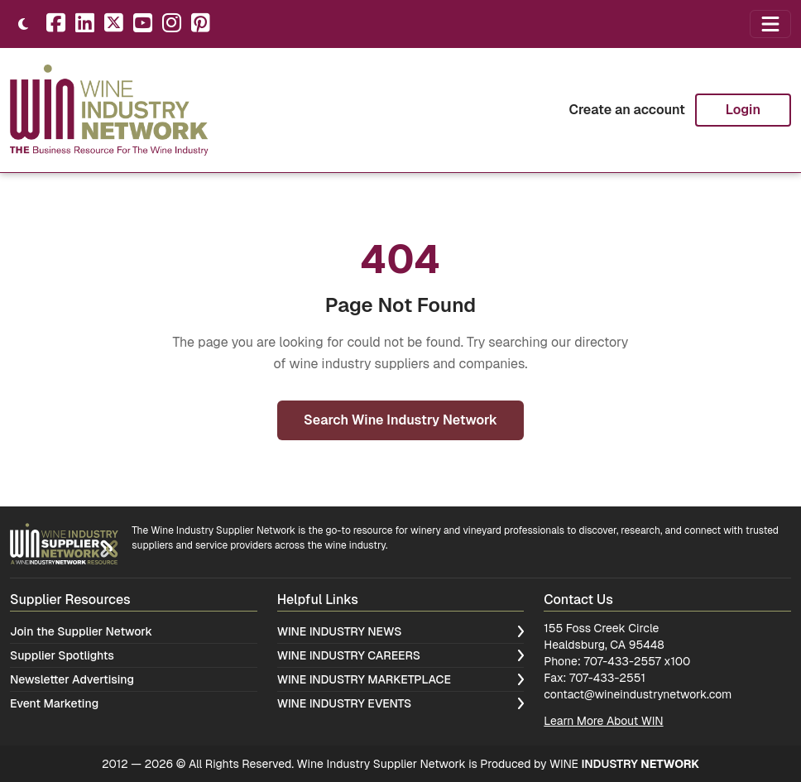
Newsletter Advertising (72, 679)
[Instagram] (171, 24)
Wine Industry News (401, 631)
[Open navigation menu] (770, 24)
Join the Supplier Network (81, 631)
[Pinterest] (200, 24)
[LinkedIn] (84, 24)
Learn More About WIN (603, 720)
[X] (113, 24)
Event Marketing (54, 703)
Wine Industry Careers (401, 655)
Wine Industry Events (401, 703)
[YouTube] (142, 24)
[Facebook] (55, 24)
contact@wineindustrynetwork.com (637, 694)
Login (743, 109)
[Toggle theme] (23, 24)
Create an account (626, 109)
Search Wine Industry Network (400, 420)
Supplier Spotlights (62, 655)
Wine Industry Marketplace (401, 679)
